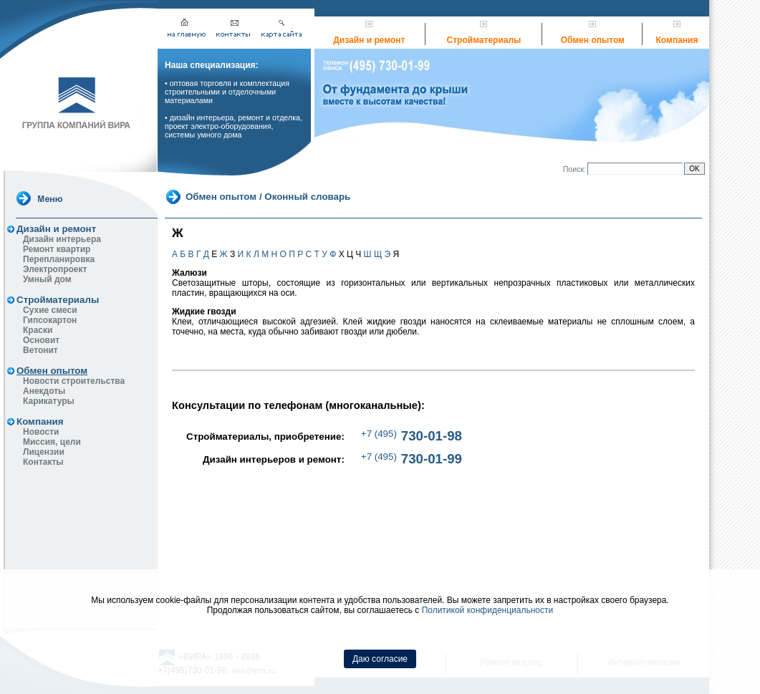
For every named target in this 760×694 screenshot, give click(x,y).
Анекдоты (44, 391)
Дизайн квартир (379, 538)
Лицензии (43, 452)
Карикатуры (48, 401)
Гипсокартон (50, 320)
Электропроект (55, 269)
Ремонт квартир (56, 249)
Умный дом (47, 279)
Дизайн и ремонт (369, 40)
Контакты (43, 462)
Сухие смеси (50, 310)
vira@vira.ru (253, 545)
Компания (677, 40)
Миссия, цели (52, 442)
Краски (37, 330)
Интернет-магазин (644, 538)
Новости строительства (74, 381)
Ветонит (40, 350)
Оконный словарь (307, 196)
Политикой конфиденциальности (488, 610)
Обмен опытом (593, 40)
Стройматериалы (484, 40)
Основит (41, 340)
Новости (41, 432)
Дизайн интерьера (62, 239)
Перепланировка (59, 259)
